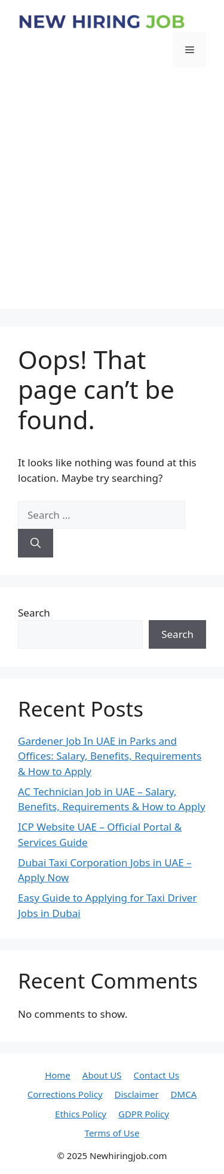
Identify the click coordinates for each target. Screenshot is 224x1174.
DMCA (184, 1094)
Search (34, 612)
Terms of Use (112, 1133)
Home (57, 1075)
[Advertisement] (112, 197)
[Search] (35, 543)
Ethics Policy (80, 1114)
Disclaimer (137, 1094)
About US (102, 1075)
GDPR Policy (143, 1114)
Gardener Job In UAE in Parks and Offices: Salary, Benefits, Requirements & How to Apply (109, 756)
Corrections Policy (65, 1094)
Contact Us (156, 1075)
